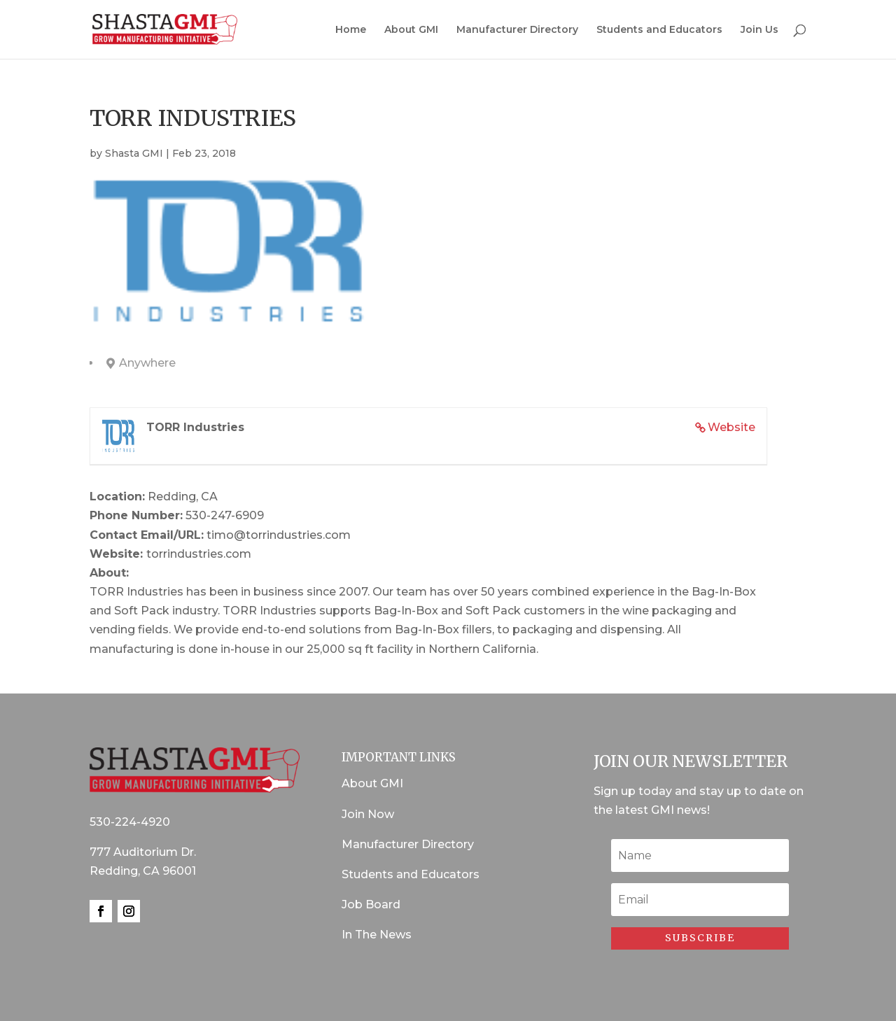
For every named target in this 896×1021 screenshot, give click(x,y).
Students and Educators (659, 30)
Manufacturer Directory (517, 30)
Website (731, 427)
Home (350, 30)
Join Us (759, 30)
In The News (377, 934)
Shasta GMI (134, 153)
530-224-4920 (130, 822)
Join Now (368, 814)
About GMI (411, 30)
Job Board (371, 904)
